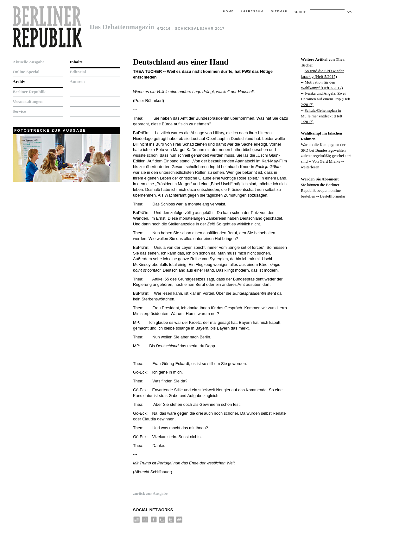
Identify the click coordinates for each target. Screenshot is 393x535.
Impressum (252, 11)
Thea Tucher (147, 71)
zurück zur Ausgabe (150, 493)
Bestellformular (332, 196)
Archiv (19, 81)
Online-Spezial (26, 71)
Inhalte (76, 62)
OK (349, 11)
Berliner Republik (29, 91)
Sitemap (279, 11)
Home (228, 11)
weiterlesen (310, 167)
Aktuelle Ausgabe (28, 62)
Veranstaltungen (27, 101)
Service (19, 111)
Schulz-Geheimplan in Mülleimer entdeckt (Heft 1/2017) (321, 116)
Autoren (77, 81)
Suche (300, 12)
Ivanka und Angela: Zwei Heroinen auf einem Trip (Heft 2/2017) (325, 99)
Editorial (78, 71)
